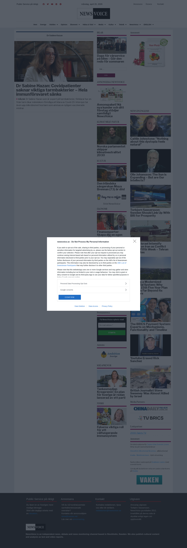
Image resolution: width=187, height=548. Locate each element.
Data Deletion (80, 306)
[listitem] (93, 283)
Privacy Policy (107, 306)
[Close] (135, 242)
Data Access (93, 306)
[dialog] (93, 274)
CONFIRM (70, 297)
